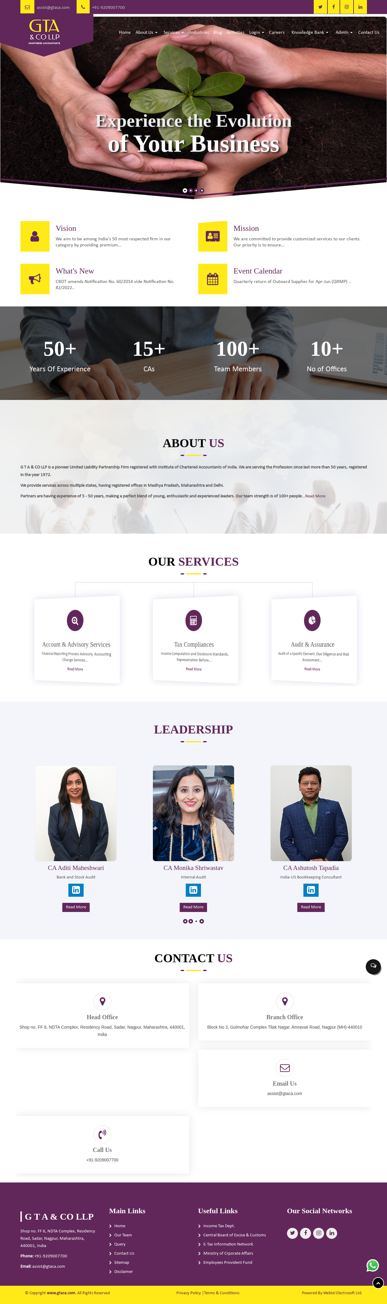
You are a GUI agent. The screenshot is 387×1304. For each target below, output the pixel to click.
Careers (277, 32)
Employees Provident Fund (227, 1269)
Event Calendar (264, 277)
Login (256, 32)
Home (125, 32)
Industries (199, 32)
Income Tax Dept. (219, 1232)
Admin (344, 32)
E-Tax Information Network (228, 1250)
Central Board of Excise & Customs (234, 1241)
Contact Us (368, 32)
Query (120, 1250)
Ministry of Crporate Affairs (228, 1259)
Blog (217, 32)
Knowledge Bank (310, 32)
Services (174, 32)
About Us (146, 32)
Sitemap (121, 1269)
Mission (252, 222)
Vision (60, 222)
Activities (235, 32)
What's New (69, 277)
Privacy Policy (188, 1293)
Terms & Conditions (222, 1293)
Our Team (123, 1241)
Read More (299, 495)
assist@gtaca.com (53, 7)
